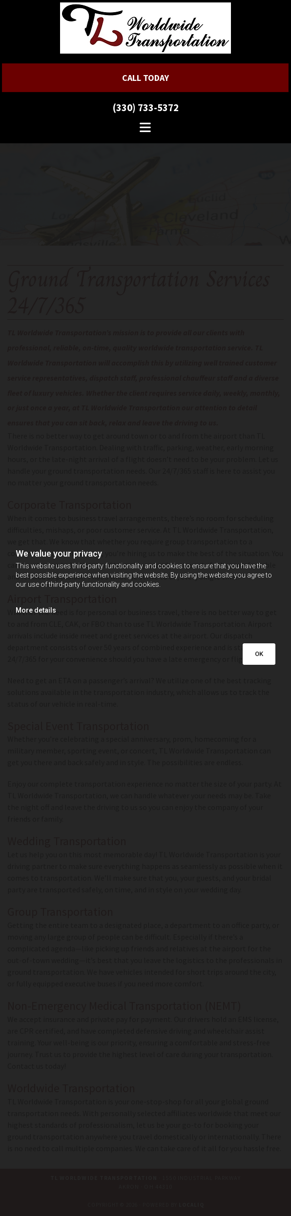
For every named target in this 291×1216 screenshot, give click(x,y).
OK (259, 653)
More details (36, 610)
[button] (145, 77)
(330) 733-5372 (145, 107)
